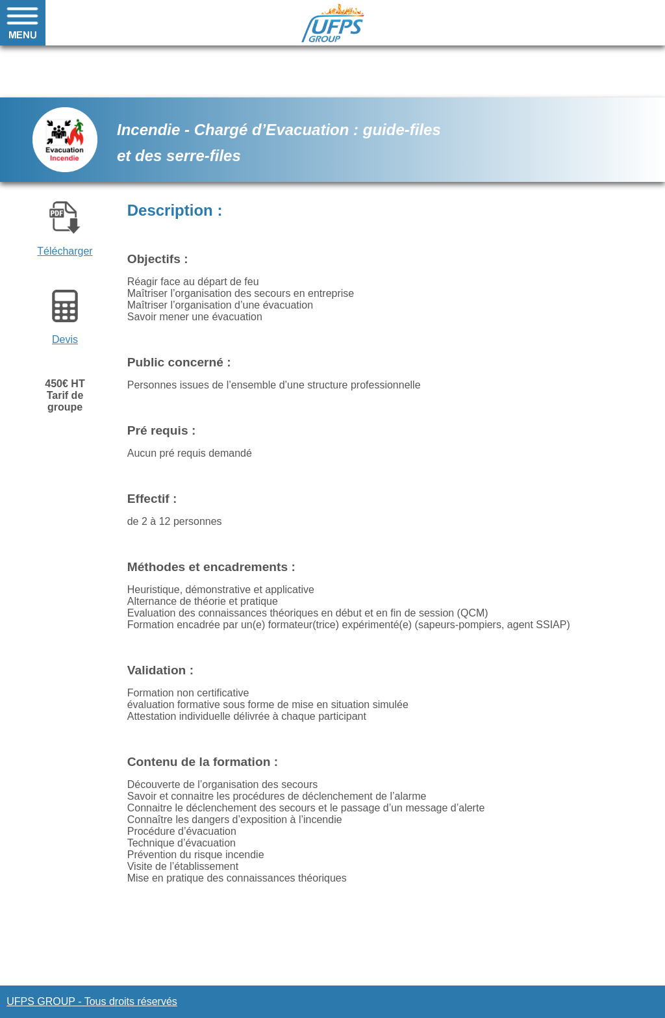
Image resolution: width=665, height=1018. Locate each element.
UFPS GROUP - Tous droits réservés (91, 1001)
